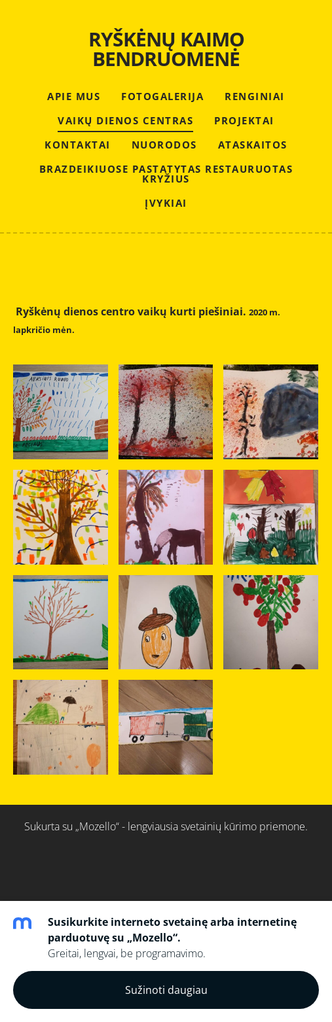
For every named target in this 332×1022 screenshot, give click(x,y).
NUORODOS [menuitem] (164, 144)
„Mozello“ (97, 826)
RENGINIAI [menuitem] (255, 96)
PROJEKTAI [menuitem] (244, 120)
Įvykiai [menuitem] (166, 202)
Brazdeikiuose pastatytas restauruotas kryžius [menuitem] (166, 173)
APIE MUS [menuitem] (73, 96)
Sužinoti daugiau (166, 990)
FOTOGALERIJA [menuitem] (162, 96)
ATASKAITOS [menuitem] (252, 144)
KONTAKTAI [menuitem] (78, 144)
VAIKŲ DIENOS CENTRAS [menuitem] (125, 120)
